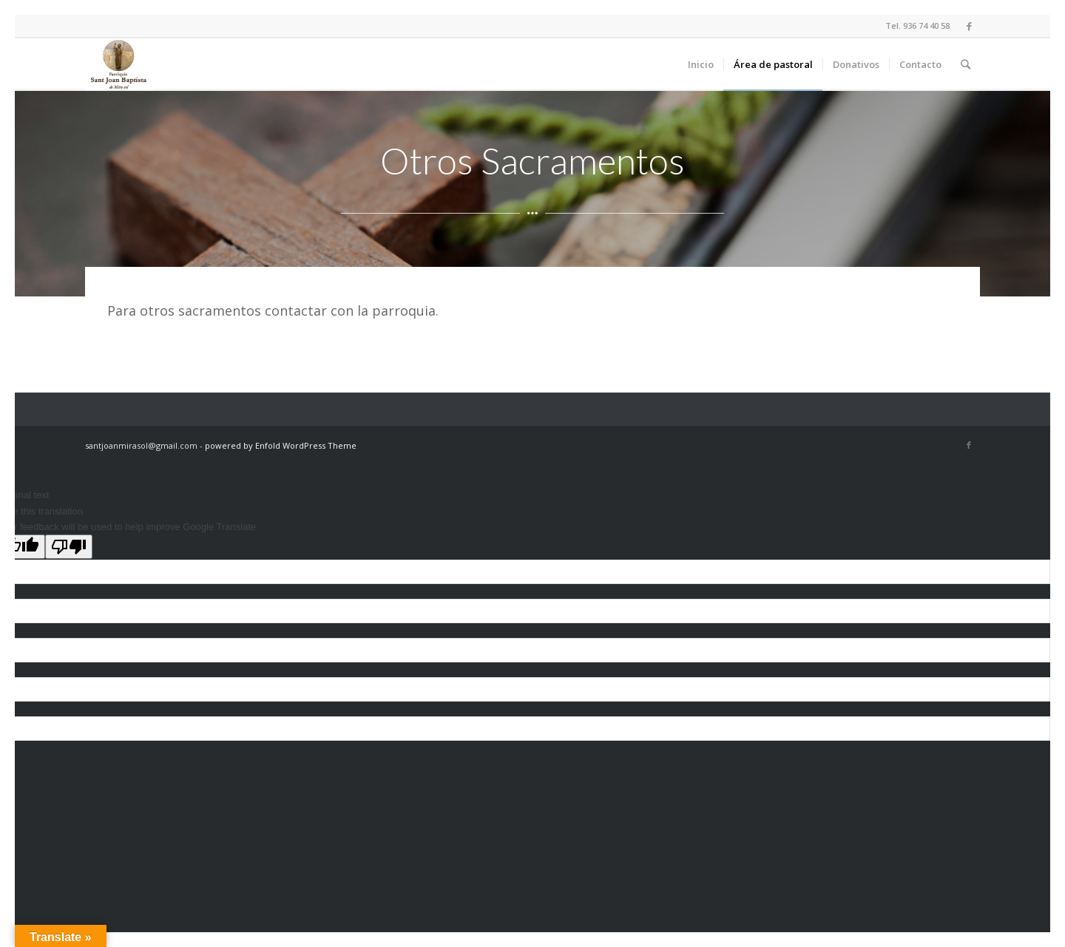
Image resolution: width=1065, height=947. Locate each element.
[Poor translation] (68, 546)
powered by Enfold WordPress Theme (280, 445)
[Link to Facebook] (969, 26)
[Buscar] (965, 64)
